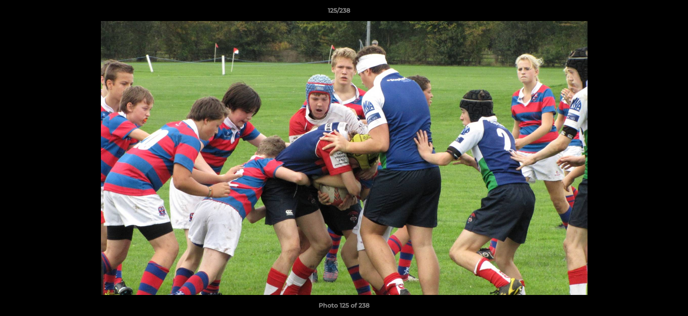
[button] (651, 13)
